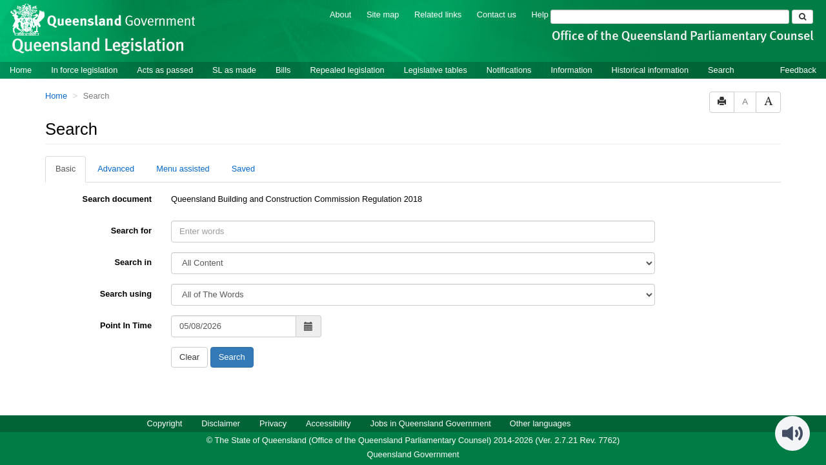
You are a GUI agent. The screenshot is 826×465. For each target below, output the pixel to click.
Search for (131, 230)
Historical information (650, 70)
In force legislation (84, 70)
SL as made (234, 70)
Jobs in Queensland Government (430, 423)
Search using (126, 294)
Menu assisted (183, 168)
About (340, 14)
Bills (283, 70)
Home (21, 70)
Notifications (509, 70)
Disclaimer (220, 423)
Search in (133, 262)
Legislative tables (435, 70)
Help (540, 14)
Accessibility (328, 423)
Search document (117, 199)
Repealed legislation (347, 70)
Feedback (798, 70)
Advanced (115, 168)
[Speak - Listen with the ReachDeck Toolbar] (792, 433)
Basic (65, 168)
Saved (243, 168)
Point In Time (126, 325)
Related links (437, 14)
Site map (383, 14)
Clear (189, 357)
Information (571, 70)
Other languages (540, 423)
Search (721, 70)
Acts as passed (165, 70)
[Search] (669, 17)
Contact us (496, 14)
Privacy (273, 423)
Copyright (165, 423)
